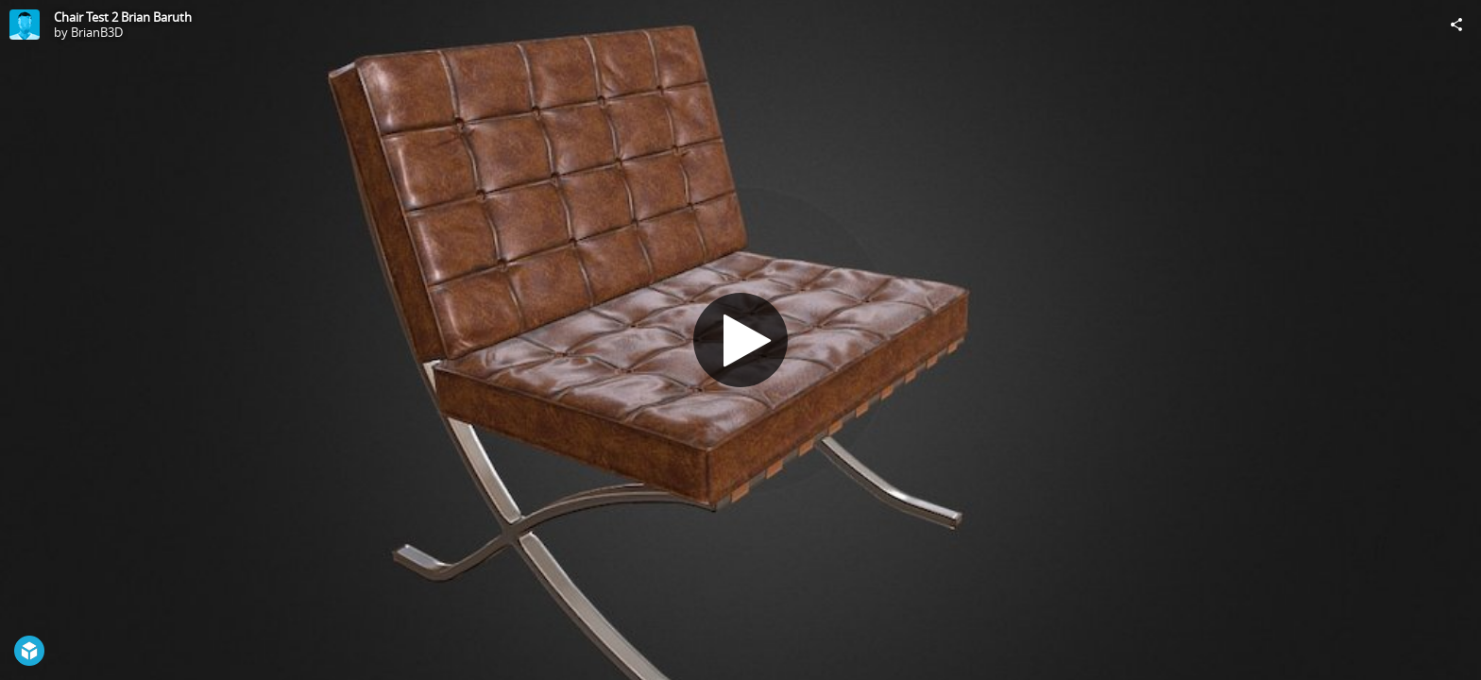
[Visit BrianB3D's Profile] (24, 24)
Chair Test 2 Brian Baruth (123, 17)
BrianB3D (97, 32)
